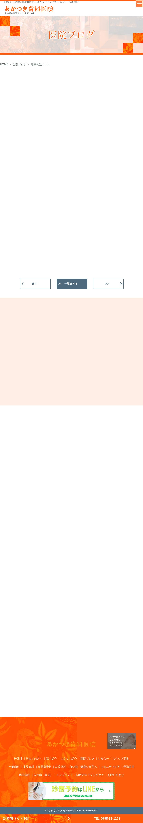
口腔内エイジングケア (90, 774)
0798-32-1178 (107, 818)
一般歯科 (14, 766)
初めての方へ (34, 758)
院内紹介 (51, 758)
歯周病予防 (45, 766)
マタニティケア (110, 766)
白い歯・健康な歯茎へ (83, 766)
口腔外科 (60, 766)
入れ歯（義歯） (43, 774)
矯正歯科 (24, 774)
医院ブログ (87, 758)
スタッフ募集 (120, 758)
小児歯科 (28, 766)
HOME (18, 758)
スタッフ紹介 (68, 758)
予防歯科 (128, 766)
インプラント (64, 774)
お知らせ (103, 758)
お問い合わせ (116, 774)
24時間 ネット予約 (16, 818)
